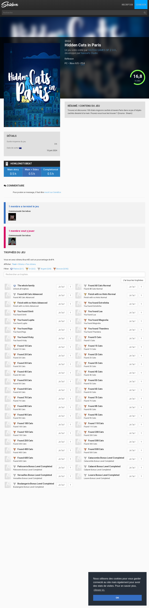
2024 (68, 41)
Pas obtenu (31, 264)
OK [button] (117, 598)
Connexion (141, 4)
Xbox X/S (74, 63)
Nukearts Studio (89, 53)
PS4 (83, 63)
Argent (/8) (44, 269)
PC (66, 63)
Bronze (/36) (60, 269)
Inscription (127, 4)
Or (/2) (31, 269)
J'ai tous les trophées (133, 280)
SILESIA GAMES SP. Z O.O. (102, 50)
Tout (14, 264)
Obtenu (21, 264)
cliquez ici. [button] (99, 590)
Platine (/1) (17, 269)
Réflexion (69, 58)
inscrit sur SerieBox (52, 192)
